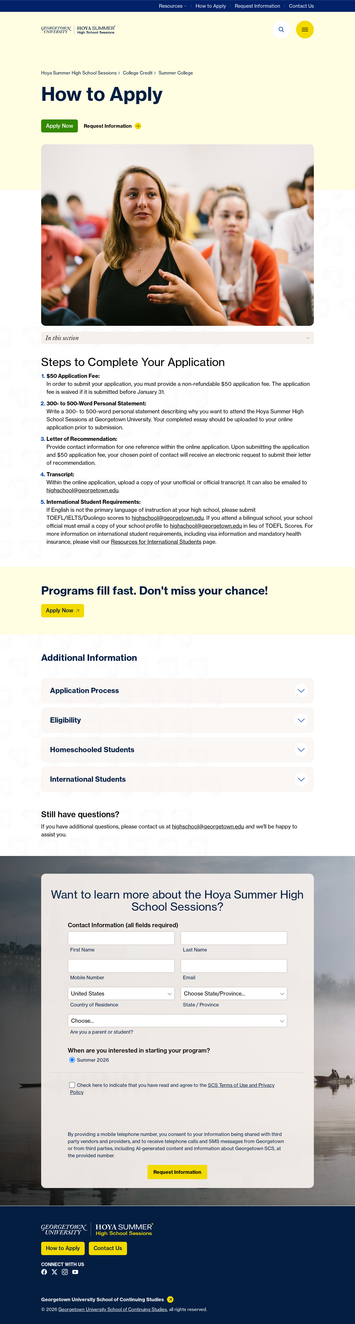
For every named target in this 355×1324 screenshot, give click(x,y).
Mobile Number (87, 977)
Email (189, 977)
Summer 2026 (89, 1060)
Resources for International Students (156, 541)
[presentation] (113, 1113)
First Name (82, 950)
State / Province (201, 1005)
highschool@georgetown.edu (82, 490)
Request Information (177, 1172)
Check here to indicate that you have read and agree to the (171, 1088)
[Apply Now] (62, 610)
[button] (281, 29)
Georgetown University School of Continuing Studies (112, 1309)
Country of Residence (94, 1005)
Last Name (195, 950)
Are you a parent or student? (101, 1032)
